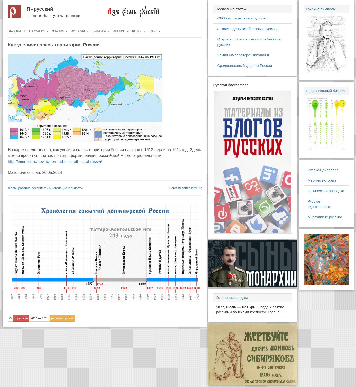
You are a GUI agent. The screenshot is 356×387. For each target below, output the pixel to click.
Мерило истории (322, 180)
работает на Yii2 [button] (62, 318)
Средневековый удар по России (244, 65)
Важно (139, 31)
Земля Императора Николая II (243, 55)
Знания (59, 31)
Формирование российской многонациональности (45, 188)
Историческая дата (231, 297)
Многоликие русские (325, 217)
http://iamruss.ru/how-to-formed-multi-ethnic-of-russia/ (55, 161)
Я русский (40, 9)
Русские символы (321, 9)
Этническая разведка (326, 191)
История (79, 31)
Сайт (155, 31)
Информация (36, 31)
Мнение (120, 31)
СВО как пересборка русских (242, 18)
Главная (14, 31)
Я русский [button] (21, 318)
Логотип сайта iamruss (185, 188)
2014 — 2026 (39, 318)
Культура (100, 31)
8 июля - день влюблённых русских (247, 29)
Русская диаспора (323, 170)
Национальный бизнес (325, 91)
